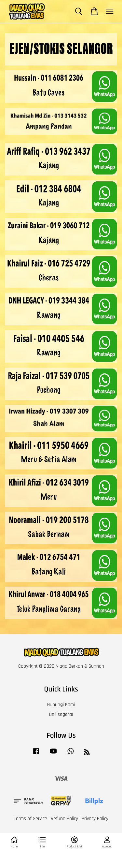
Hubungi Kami (61, 705)
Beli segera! (61, 714)
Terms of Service (30, 819)
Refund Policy (64, 819)
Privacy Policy (95, 819)
